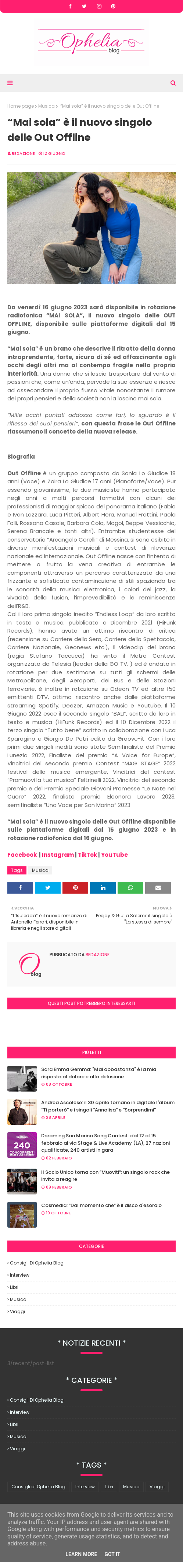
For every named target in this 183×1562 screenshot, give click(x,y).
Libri (14, 1287)
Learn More (81, 1554)
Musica (46, 106)
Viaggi (17, 1311)
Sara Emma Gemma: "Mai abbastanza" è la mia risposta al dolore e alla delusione (98, 1073)
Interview (19, 1275)
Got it (112, 1554)
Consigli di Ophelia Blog (37, 1263)
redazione (23, 153)
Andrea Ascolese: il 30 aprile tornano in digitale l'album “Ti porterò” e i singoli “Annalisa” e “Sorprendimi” (108, 1106)
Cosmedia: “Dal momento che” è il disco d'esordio (101, 1205)
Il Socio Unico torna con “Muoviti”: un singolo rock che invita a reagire (105, 1176)
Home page (20, 106)
